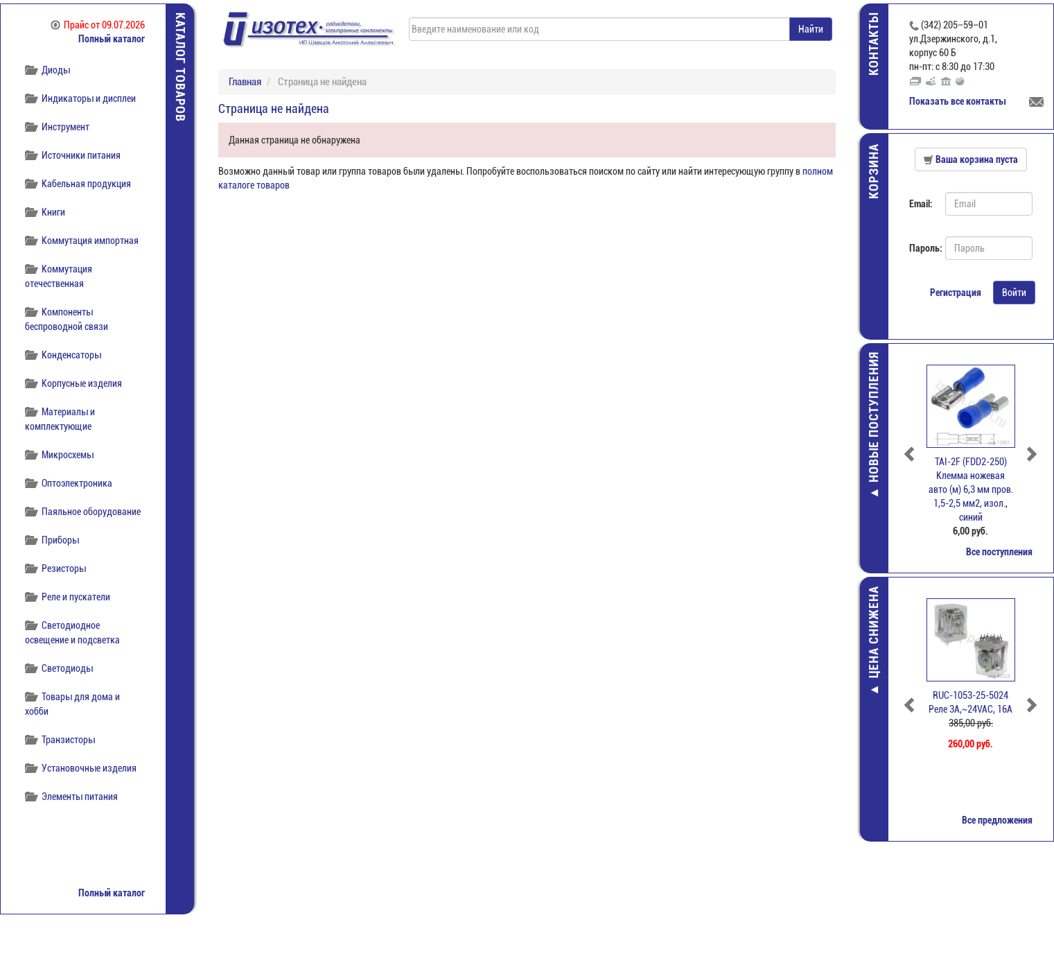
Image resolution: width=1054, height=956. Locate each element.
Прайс (98, 25)
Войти (1014, 292)
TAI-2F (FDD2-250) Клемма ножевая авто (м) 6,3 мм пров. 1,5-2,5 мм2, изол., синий (971, 489)
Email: (921, 203)
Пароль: (922, 248)
